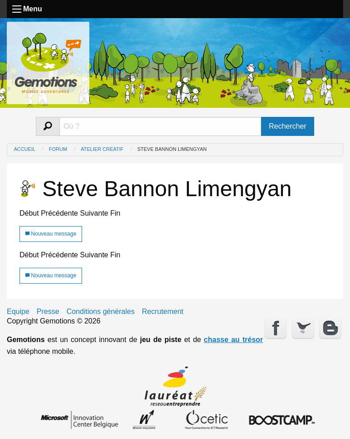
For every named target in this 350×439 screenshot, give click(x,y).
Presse (48, 311)
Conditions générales (101, 311)
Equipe (18, 311)
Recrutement (163, 311)
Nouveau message (50, 234)
